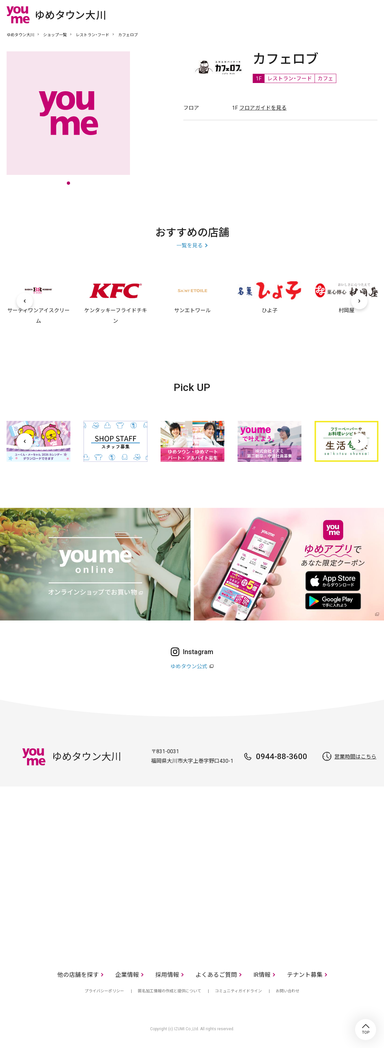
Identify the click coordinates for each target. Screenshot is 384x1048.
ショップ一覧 (55, 35)
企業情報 (127, 974)
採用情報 (167, 974)
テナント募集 (304, 974)
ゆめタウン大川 (20, 35)
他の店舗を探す (78, 974)
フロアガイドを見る (263, 108)
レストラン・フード (92, 35)
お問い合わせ (287, 991)
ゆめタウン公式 (188, 666)
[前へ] (24, 301)
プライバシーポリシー (104, 991)
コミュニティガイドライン (238, 991)
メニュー (372, 14)
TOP (365, 1029)
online (353, 14)
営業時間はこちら (355, 757)
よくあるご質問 (216, 974)
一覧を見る (189, 245)
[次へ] (359, 301)
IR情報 (261, 974)
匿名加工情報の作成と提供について (169, 991)
